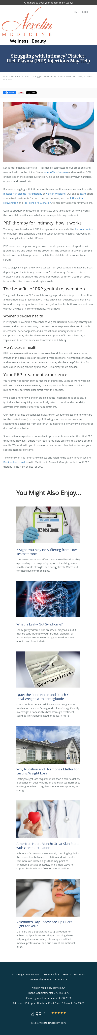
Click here (29, 2)
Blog (27, 76)
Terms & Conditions (74, 974)
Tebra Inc (34, 974)
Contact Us (61, 979)
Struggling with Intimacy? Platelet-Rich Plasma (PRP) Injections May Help (48, 78)
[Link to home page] (36, 25)
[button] (92, 12)
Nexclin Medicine (11, 76)
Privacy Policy (51, 974)
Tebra (63, 1022)
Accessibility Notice (40, 979)
